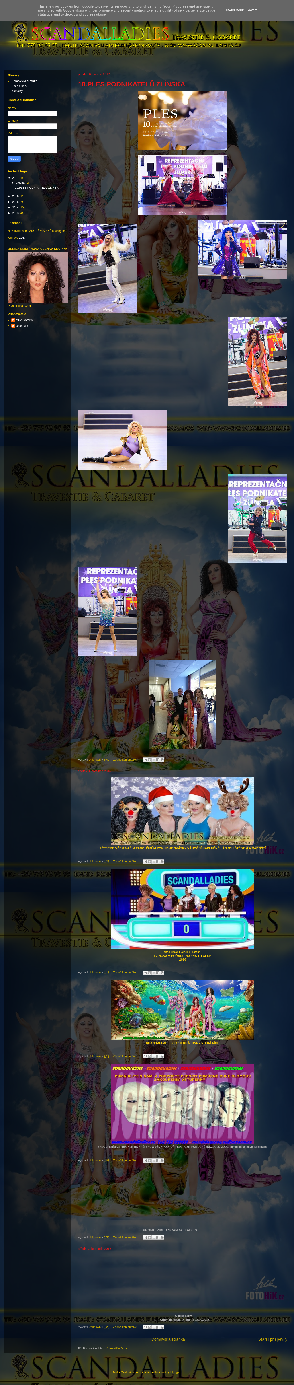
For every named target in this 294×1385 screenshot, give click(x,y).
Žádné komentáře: (125, 759)
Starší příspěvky (272, 1339)
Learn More (235, 10)
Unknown (22, 325)
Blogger (175, 1372)
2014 (16, 207)
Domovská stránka (168, 1339)
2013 (16, 213)
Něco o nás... (20, 86)
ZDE (22, 237)
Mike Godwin (24, 320)
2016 (16, 196)
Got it (252, 10)
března (20, 182)
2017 (16, 177)
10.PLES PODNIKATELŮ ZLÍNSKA (131, 84)
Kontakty (17, 91)
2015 (16, 202)
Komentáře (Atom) (117, 1348)
